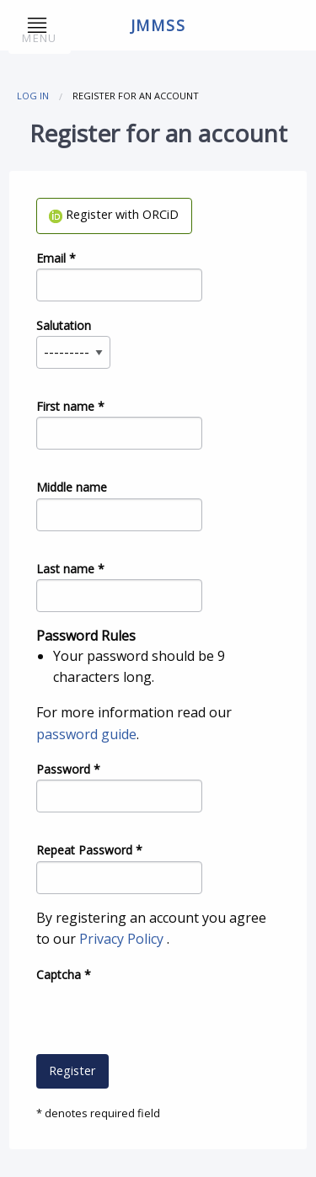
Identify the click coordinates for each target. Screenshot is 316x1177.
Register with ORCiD (114, 214)
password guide (86, 734)
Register (72, 1070)
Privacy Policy (123, 938)
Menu (39, 31)
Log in (33, 95)
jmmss (158, 25)
